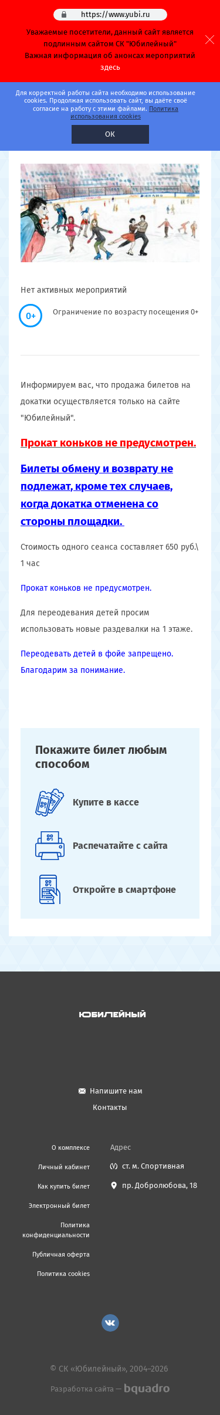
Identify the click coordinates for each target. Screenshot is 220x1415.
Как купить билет (64, 1186)
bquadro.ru (146, 1389)
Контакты (110, 1107)
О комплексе (71, 1148)
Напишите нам (116, 1090)
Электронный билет (59, 1206)
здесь (110, 67)
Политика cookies (63, 1274)
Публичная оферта (61, 1254)
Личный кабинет (64, 1167)
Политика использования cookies (124, 112)
